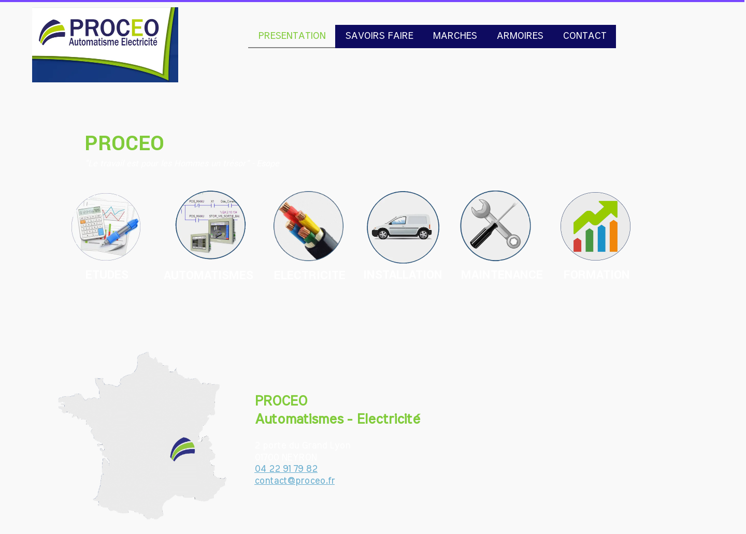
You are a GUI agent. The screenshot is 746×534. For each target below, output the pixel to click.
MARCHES (455, 36)
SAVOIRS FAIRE (379, 36)
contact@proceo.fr (294, 481)
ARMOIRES (519, 36)
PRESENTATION (291, 36)
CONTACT (584, 36)
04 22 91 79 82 (286, 469)
